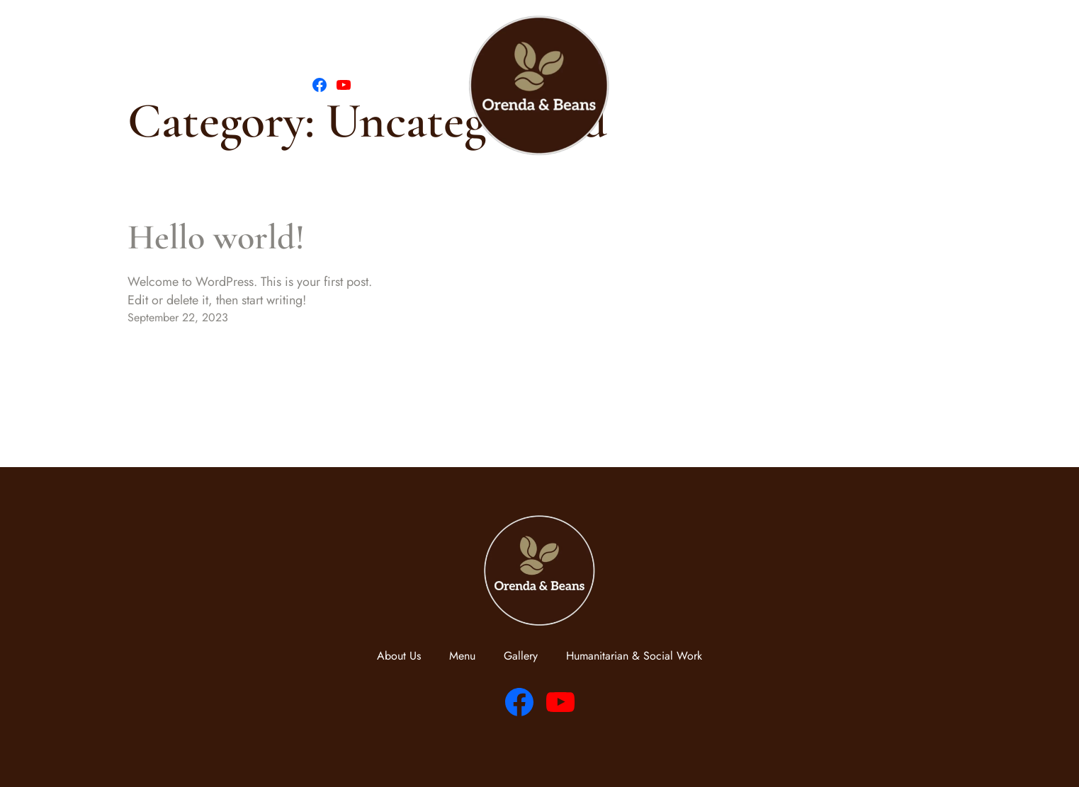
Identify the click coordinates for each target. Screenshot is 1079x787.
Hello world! (216, 237)
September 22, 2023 (178, 317)
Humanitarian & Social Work (863, 85)
